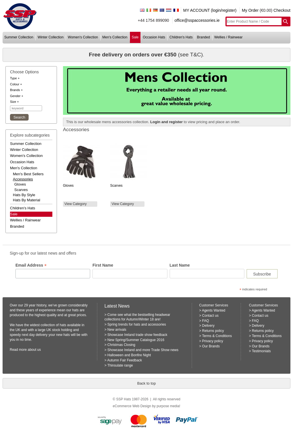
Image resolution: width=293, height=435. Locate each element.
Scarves (21, 190)
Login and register (166, 122)
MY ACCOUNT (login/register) (209, 10)
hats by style (24, 195)
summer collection (18, 37)
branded (203, 37)
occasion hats (154, 37)
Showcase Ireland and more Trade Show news (142, 350)
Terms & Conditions (217, 336)
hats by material (26, 200)
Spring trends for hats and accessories (136, 324)
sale (135, 37)
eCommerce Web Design (132, 406)
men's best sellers (28, 174)
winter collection (50, 37)
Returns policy (213, 331)
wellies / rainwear (228, 37)
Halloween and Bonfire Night (129, 355)
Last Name (180, 265)
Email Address (31, 265)
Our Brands (210, 346)
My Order (250, 10)
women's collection (83, 37)
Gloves (20, 184)
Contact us (210, 316)
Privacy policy (212, 341)
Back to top (146, 383)
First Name (102, 265)
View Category (75, 204)
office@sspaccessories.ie (197, 20)
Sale (13, 214)
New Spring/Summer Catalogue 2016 (135, 340)
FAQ (205, 321)
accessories (23, 179)
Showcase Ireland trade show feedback (137, 335)
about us (34, 350)
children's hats (181, 37)
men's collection (115, 37)
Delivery (208, 326)
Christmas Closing (121, 345)
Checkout (282, 10)
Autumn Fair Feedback (124, 360)
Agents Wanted (213, 310)
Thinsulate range (120, 365)
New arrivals (116, 330)
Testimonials (261, 351)
